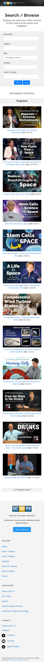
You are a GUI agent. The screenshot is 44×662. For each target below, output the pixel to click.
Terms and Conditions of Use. (18, 660)
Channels (5, 561)
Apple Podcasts (13, 646)
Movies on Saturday (9, 566)
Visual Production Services (12, 606)
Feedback (6, 630)
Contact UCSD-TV (9, 626)
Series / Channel (10, 72)
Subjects (7, 44)
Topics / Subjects (8, 551)
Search (4, 576)
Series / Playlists (8, 556)
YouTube (10, 641)
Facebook (11, 635)
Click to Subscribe (22, 530)
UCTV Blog (6, 596)
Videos (4, 546)
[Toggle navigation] (37, 3)
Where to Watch (8, 571)
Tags (5, 53)
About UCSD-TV (8, 591)
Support (5, 601)
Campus (7, 63)
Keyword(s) (8, 34)
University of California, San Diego (15, 611)
